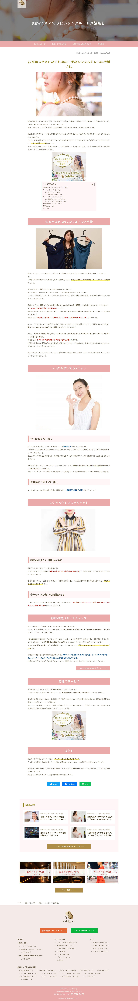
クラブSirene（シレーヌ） (93, 973)
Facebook (70, 784)
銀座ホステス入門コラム (101, 945)
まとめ (46, 208)
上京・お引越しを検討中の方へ (67, 942)
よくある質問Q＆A (63, 954)
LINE (85, 784)
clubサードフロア (103, 970)
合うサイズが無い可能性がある (57, 201)
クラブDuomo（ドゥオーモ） (71, 973)
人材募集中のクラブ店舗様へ (66, 948)
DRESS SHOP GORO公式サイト (91, 668)
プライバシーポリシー (64, 957)
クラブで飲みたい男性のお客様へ (30, 955)
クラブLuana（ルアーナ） (68, 970)
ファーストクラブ (89, 976)
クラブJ (43, 976)
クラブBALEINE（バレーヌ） (28, 976)
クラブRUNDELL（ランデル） (70, 976)
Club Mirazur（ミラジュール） (46, 970)
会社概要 (101, 44)
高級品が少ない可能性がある (56, 199)
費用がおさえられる (54, 192)
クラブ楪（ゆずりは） (26, 970)
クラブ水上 (53, 976)
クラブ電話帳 (25, 959)
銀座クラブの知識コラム (101, 942)
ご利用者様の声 (26, 952)
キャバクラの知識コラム (101, 951)
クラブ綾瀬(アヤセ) (25, 979)
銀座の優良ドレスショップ (53, 203)
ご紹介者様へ (61, 951)
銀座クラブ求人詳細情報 (27, 967)
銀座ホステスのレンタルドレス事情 (55, 187)
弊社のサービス (49, 206)
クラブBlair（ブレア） (87, 970)
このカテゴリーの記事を (67, 846)
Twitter (53, 784)
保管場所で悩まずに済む (55, 194)
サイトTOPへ (67, 890)
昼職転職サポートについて (65, 945)
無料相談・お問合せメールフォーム (32, 949)
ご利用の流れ (22, 943)
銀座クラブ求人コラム (100, 948)
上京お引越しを (82, 44)
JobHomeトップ (40, 44)
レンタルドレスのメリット (53, 190)
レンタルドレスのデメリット (53, 197)
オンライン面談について (29, 946)
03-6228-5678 (77, 994)
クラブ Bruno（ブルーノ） (50, 973)
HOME (20, 939)
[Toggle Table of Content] (91, 184)
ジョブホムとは (59, 939)
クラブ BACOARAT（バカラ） (29, 973)
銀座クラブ (59, 44)
